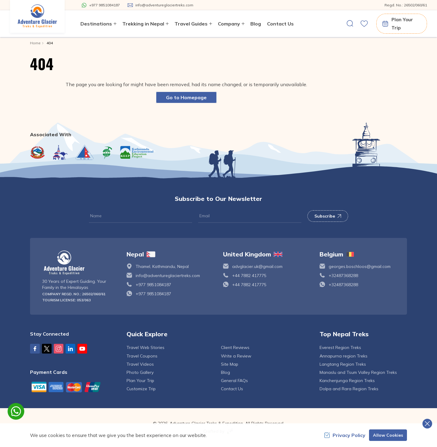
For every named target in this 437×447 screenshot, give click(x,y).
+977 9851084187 (153, 284)
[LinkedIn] (70, 349)
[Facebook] (35, 349)
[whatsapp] (16, 411)
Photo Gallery (140, 372)
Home (35, 43)
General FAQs (234, 380)
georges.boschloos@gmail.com (360, 266)
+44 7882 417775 (249, 275)
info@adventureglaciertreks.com (168, 275)
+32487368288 (343, 275)
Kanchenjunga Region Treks (347, 380)
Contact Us (280, 24)
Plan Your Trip (397, 24)
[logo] (79, 262)
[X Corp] (47, 349)
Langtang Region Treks (343, 364)
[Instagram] (58, 349)
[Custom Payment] (73, 387)
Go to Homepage (186, 97)
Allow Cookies (388, 435)
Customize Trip (141, 388)
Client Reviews (235, 347)
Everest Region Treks (340, 347)
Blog (255, 24)
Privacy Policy (344, 435)
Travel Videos (140, 364)
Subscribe (327, 216)
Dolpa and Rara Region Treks (349, 388)
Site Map (229, 364)
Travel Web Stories (145, 347)
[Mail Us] (160, 5)
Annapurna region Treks (344, 356)
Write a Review (236, 356)
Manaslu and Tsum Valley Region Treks (358, 372)
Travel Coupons (142, 356)
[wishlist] (364, 24)
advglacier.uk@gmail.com (257, 266)
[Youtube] (82, 349)
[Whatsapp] (100, 5)
